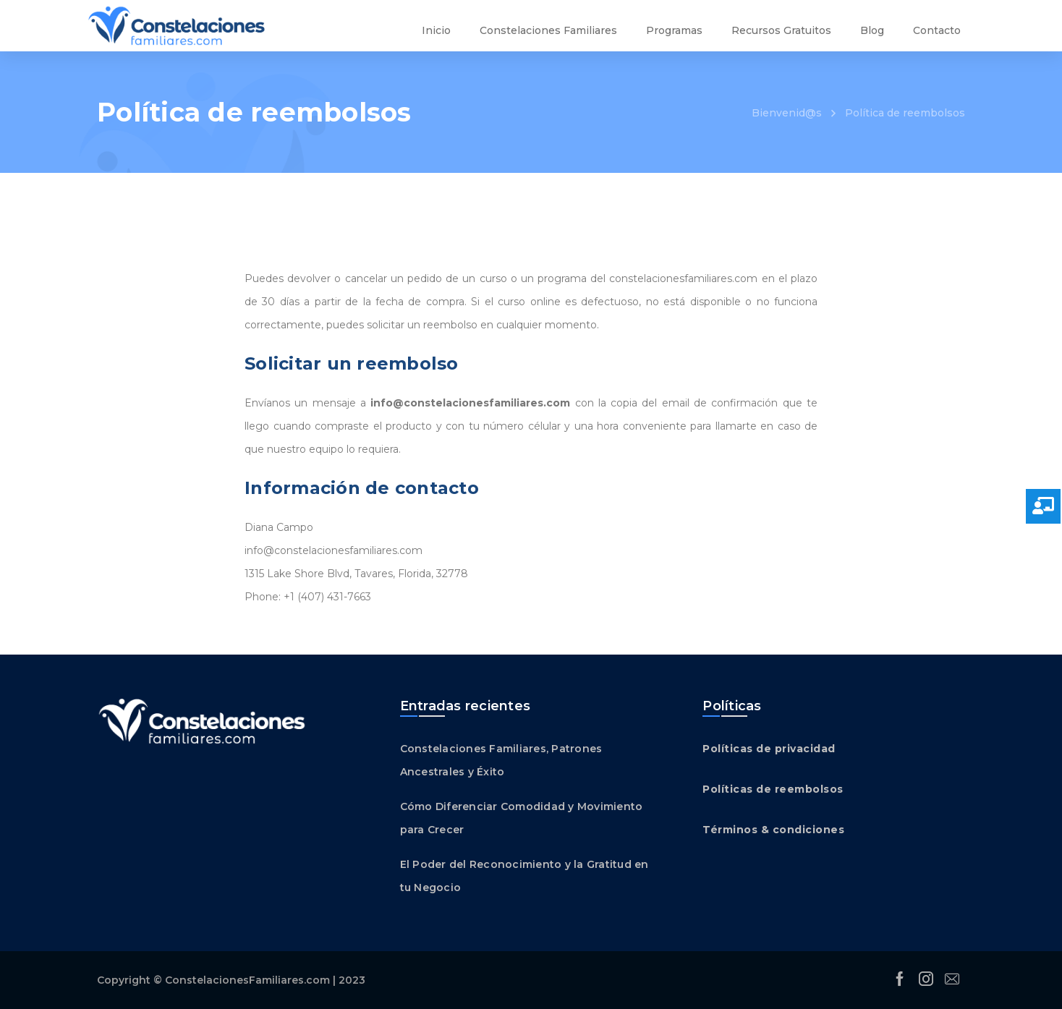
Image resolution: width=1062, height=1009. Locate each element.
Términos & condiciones (773, 829)
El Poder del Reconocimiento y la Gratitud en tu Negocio (524, 876)
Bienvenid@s (787, 112)
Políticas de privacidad (769, 748)
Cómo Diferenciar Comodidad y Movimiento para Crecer (521, 818)
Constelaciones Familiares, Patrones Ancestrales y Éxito (501, 760)
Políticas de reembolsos (773, 789)
